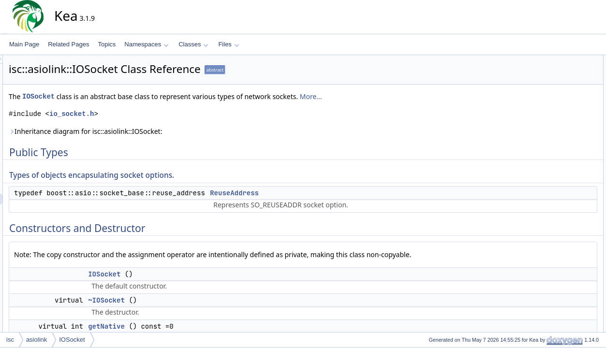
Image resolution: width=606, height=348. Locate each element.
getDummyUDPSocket (569, 145)
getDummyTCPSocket (568, 156)
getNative (193, 326)
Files (228, 44)
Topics (107, 44)
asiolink (36, 339)
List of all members (556, 283)
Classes (193, 44)
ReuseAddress (321, 192)
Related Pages (68, 44)
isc (10, 339)
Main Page (24, 44)
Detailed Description (558, 166)
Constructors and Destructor (568, 92)
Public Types (548, 60)
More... (398, 96)
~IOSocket (193, 300)
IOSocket (125, 96)
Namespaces (146, 44)
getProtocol (554, 134)
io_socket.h (158, 113)
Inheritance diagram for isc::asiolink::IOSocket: (172, 131)
